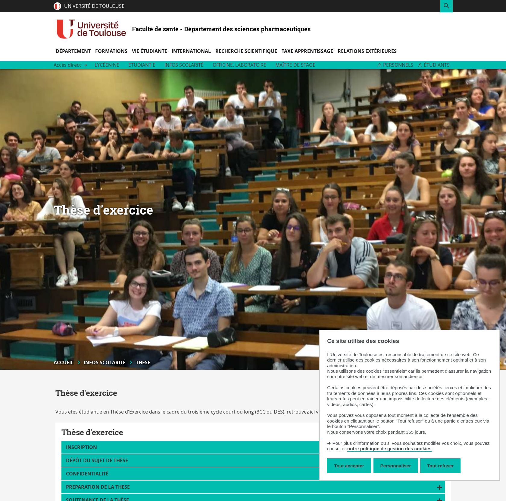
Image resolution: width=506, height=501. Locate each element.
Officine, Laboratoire (239, 65)
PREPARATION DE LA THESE (98, 487)
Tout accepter (349, 465)
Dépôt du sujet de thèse (97, 460)
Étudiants (437, 65)
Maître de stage (295, 65)
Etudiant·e (141, 65)
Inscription (81, 447)
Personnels (398, 65)
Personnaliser (395, 465)
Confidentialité (87, 473)
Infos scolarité (184, 65)
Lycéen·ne (107, 65)
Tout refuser (440, 465)
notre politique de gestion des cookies (389, 448)
